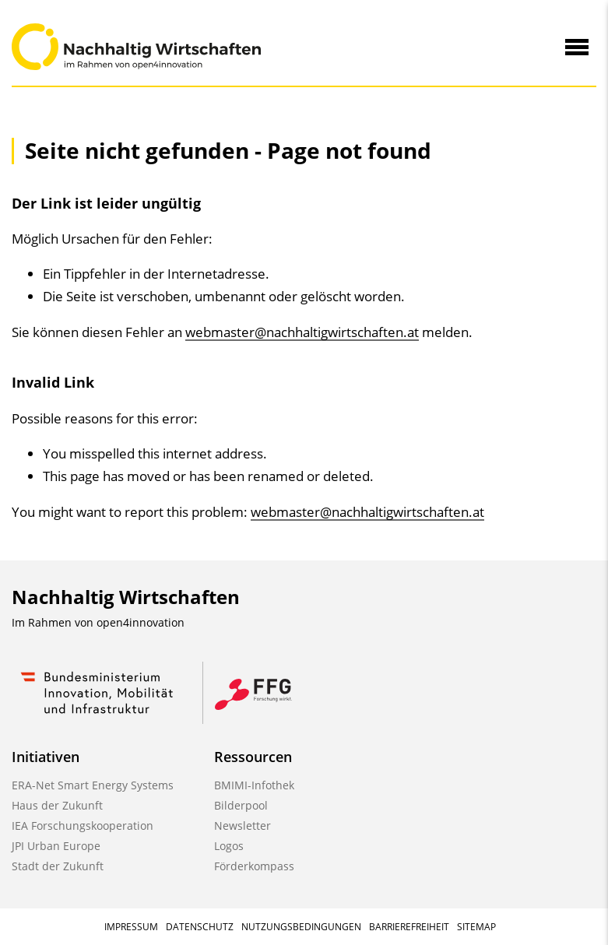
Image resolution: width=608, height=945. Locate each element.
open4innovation (141, 622)
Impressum (131, 926)
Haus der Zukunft (57, 805)
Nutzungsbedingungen (301, 926)
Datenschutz (200, 926)
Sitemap (476, 926)
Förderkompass (254, 866)
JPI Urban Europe (56, 845)
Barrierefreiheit (409, 926)
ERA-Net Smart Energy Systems (93, 785)
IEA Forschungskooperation (82, 825)
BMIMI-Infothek (254, 785)
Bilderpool (241, 805)
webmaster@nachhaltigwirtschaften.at (302, 332)
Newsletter (242, 825)
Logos (229, 845)
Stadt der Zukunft (58, 866)
